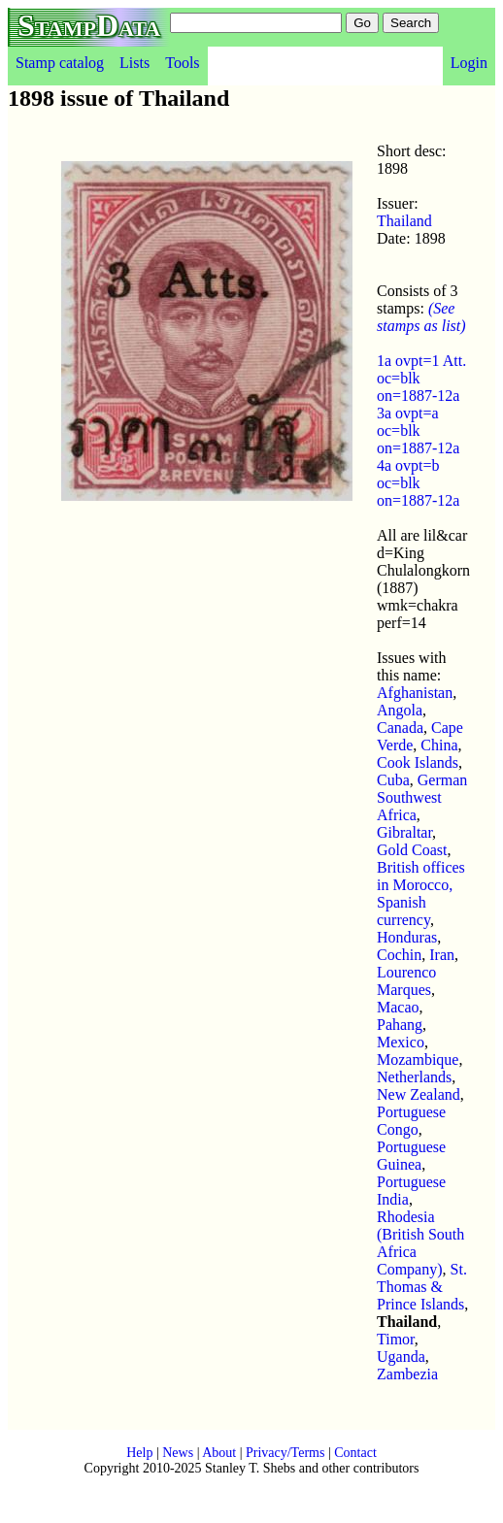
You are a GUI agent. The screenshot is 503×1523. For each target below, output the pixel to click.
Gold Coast (412, 850)
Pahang (399, 1024)
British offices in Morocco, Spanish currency (421, 893)
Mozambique (417, 1059)
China (438, 745)
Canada (400, 727)
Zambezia (407, 1374)
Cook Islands (417, 762)
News (177, 1452)
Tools (182, 62)
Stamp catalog (60, 62)
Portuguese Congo (411, 1121)
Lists (134, 62)
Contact (355, 1452)
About (219, 1452)
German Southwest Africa (422, 797)
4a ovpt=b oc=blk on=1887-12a (418, 483)
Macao (398, 1007)
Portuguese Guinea (411, 1156)
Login (469, 62)
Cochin (399, 954)
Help (139, 1452)
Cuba (393, 780)
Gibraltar (404, 832)
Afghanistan (415, 692)
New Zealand (418, 1094)
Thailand (404, 221)
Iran (441, 954)
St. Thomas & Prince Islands (422, 1286)
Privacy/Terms (285, 1452)
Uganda (401, 1356)
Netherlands (414, 1077)
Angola (399, 710)
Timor (396, 1339)
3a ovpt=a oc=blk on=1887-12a (418, 430)
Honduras (407, 937)
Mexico (400, 1042)
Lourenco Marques (406, 981)
